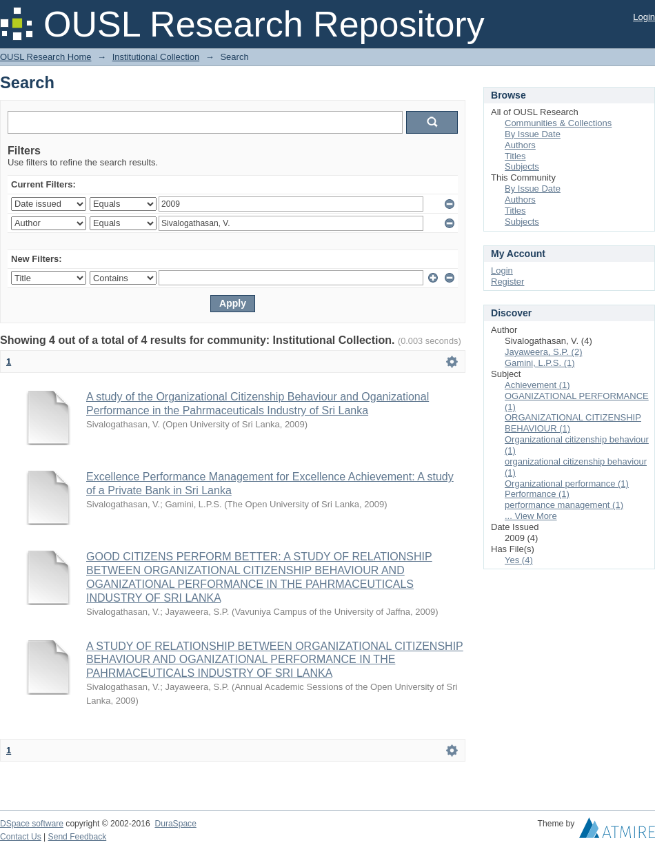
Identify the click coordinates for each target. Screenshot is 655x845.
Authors (520, 145)
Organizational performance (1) (567, 483)
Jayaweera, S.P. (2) (543, 352)
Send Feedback (77, 837)
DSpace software (31, 823)
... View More (531, 516)
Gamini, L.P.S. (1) (540, 363)
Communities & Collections (558, 123)
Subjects (522, 166)
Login (644, 17)
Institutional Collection (155, 57)
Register (507, 281)
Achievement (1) (537, 385)
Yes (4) (519, 560)
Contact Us (20, 837)
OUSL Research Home (45, 57)
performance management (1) (564, 505)
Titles (515, 156)
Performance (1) (537, 494)
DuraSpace (175, 823)
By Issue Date (533, 134)
